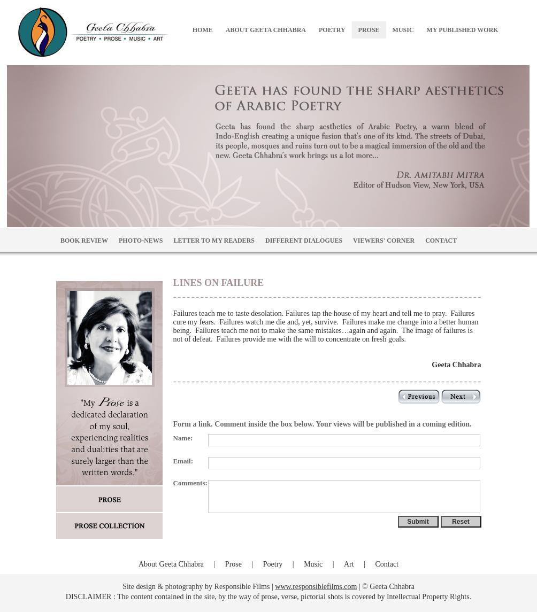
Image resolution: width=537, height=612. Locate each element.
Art (349, 564)
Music (313, 564)
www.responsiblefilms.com (316, 587)
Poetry (273, 564)
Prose (233, 564)
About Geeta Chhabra (171, 564)
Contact (386, 564)
